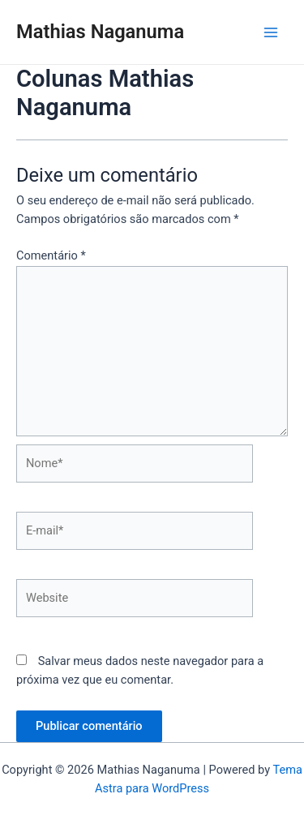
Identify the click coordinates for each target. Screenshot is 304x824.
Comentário (51, 255)
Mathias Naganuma (100, 31)
